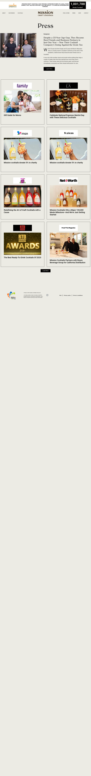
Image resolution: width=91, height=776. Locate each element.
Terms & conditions (78, 295)
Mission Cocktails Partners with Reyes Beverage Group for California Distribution (67, 261)
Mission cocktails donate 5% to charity (20, 163)
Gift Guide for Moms (12, 115)
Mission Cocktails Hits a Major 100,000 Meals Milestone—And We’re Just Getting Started (67, 212)
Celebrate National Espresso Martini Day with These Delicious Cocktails (67, 116)
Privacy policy (67, 295)
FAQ (60, 295)
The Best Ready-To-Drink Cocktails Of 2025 (22, 257)
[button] (45, 270)
